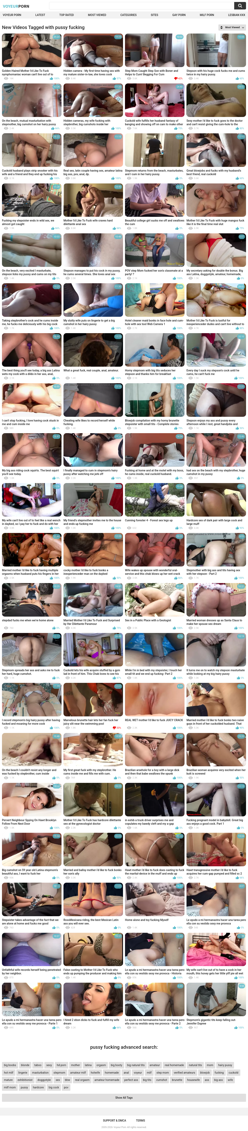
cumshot (161, 1079)
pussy (24, 1087)
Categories (128, 15)
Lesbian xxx (236, 15)
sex (58, 1079)
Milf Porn (207, 15)
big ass (218, 1079)
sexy (49, 1065)
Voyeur (16, 6)
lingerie (22, 1072)
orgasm (101, 1065)
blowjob (205, 1072)
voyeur (138, 1072)
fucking (219, 1072)
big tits (147, 1079)
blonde (25, 1065)
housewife (193, 1079)
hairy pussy (225, 1065)
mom (210, 1065)
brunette (177, 1079)
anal (126, 1072)
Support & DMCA (114, 1120)
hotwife (95, 1072)
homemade (112, 1072)
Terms (140, 1120)
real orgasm (82, 1079)
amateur (155, 1065)
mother (75, 1065)
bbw (67, 1079)
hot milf (8, 1072)
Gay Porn (179, 15)
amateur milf (78, 1072)
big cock (54, 1087)
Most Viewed (97, 15)
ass (207, 1079)
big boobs (10, 1065)
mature (8, 1079)
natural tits (195, 1065)
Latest (40, 15)
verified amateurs (184, 1072)
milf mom (10, 1087)
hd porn (61, 1065)
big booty (116, 1065)
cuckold (233, 1072)
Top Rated (66, 15)
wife (230, 1079)
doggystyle (44, 1079)
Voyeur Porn (12, 15)
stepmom (59, 1072)
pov (66, 1087)
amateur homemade (106, 1079)
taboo (37, 1065)
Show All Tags (124, 1097)
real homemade (174, 1065)
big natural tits (136, 1065)
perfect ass (131, 1079)
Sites (154, 15)
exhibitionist (25, 1079)
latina (88, 1065)
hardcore (38, 1087)
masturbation (40, 1072)
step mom (163, 1072)
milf (149, 1072)
